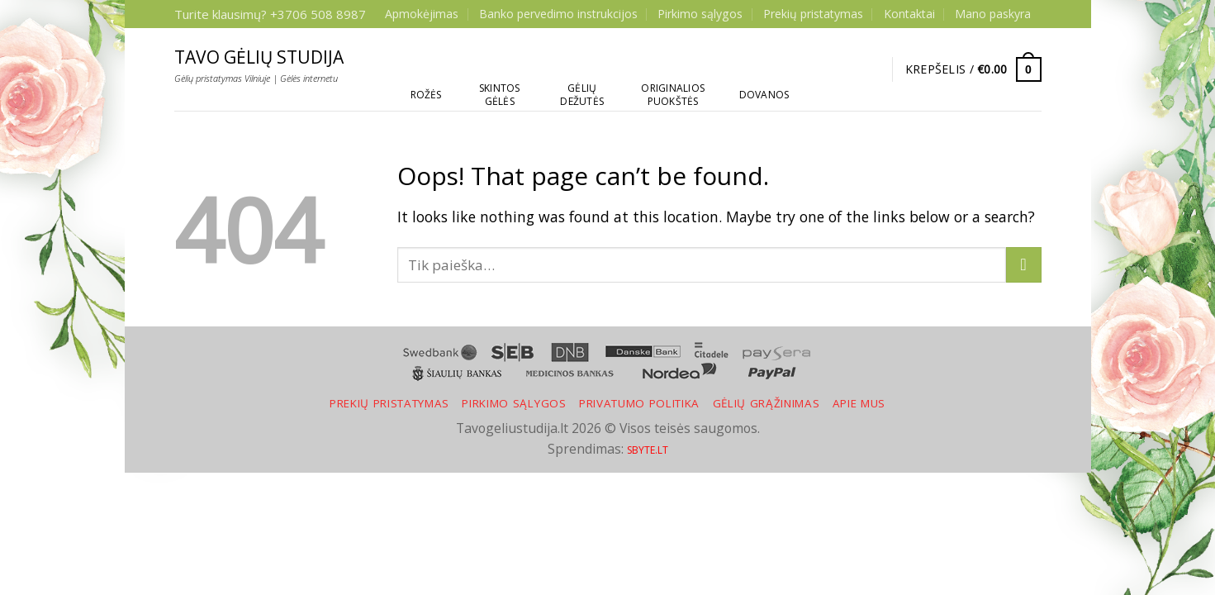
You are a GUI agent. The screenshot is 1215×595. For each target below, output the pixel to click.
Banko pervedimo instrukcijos (558, 13)
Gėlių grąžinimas (766, 403)
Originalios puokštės (673, 94)
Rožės (426, 95)
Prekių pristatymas (813, 13)
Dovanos (764, 95)
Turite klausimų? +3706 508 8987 (270, 14)
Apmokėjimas (421, 13)
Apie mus (859, 403)
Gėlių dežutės (582, 94)
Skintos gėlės (499, 94)
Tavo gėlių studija (259, 57)
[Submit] (1024, 265)
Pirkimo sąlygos (700, 13)
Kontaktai (909, 13)
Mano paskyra (993, 13)
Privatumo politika (639, 403)
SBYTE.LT (647, 450)
